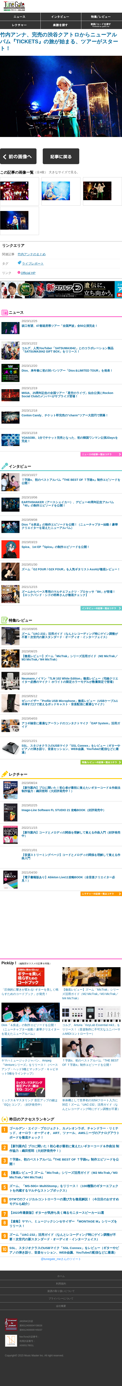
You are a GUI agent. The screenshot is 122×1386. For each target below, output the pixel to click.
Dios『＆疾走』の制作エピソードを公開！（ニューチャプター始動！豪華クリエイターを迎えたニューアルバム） (70, 526)
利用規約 (61, 1283)
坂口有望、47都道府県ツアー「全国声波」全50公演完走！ (60, 325)
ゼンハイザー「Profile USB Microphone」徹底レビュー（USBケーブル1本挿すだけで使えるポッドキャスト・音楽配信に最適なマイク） (70, 702)
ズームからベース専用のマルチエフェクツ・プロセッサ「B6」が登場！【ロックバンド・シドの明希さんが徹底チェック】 (68, 593)
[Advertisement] (61, 928)
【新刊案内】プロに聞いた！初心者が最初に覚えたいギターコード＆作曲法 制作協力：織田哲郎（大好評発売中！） (71, 789)
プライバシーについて (61, 1298)
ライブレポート (33, 263)
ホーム (61, 1276)
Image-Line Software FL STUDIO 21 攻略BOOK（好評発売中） (64, 810)
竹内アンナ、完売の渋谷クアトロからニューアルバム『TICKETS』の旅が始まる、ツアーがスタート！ (59, 41)
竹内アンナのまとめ (32, 254)
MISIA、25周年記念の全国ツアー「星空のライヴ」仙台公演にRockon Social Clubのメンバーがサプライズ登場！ (67, 394)
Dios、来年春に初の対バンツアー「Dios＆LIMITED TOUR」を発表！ (67, 370)
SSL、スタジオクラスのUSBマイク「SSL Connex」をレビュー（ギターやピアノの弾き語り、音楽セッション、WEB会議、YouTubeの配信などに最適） (71, 749)
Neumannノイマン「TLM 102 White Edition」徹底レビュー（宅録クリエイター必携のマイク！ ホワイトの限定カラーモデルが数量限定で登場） (70, 680)
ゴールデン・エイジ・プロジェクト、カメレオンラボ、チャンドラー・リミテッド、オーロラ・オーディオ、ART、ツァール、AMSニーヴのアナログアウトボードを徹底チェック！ (64, 1133)
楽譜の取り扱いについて (61, 1291)
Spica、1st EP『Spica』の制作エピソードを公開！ (56, 547)
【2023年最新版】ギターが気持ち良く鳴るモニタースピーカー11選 (56, 1212)
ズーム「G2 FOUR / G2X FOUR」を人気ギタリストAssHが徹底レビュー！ (71, 569)
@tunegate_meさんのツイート (61, 1259)
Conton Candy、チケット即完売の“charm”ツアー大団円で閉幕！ (65, 415)
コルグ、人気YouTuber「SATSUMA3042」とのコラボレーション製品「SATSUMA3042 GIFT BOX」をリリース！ (67, 349)
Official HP (28, 273)
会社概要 (61, 1306)
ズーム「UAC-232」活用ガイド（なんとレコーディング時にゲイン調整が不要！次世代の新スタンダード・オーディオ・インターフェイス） (70, 635)
